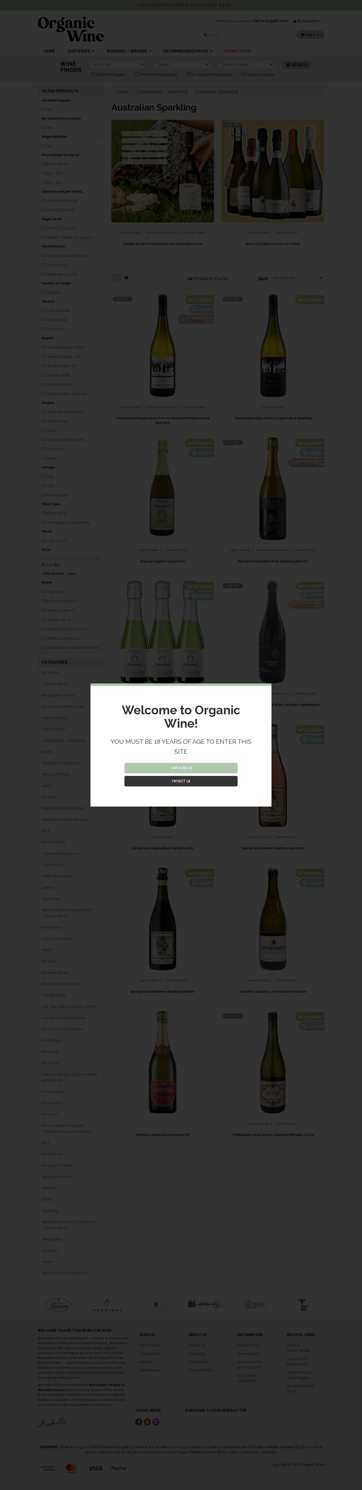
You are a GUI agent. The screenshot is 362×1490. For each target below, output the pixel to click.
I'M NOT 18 (181, 781)
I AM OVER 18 (181, 768)
